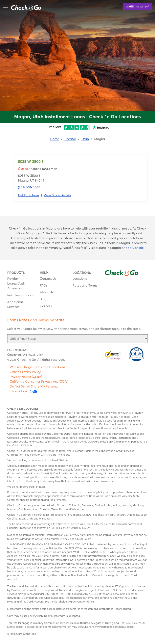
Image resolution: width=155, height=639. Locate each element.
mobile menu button (24, 7)
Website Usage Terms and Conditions (37, 367)
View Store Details (57, 195)
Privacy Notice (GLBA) (26, 377)
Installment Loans (20, 295)
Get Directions (28, 195)
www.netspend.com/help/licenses (115, 626)
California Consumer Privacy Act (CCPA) (39, 381)
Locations (79, 278)
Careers (46, 306)
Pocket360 (137, 6)
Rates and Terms (84, 285)
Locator (70, 139)
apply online (135, 248)
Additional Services (15, 304)
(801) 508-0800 (29, 187)
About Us (46, 292)
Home (54, 139)
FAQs (43, 285)
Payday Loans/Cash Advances (16, 283)
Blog (43, 299)
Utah (85, 139)
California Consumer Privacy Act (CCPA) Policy (63, 538)
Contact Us (48, 278)
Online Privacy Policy (25, 372)
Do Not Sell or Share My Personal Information (34, 388)
